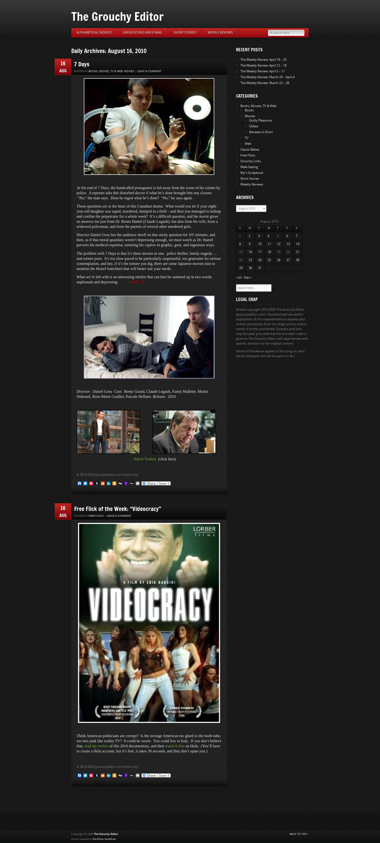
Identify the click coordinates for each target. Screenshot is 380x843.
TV (246, 138)
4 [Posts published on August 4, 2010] (268, 236)
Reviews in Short (261, 132)
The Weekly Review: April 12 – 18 (263, 65)
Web (248, 144)
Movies (129, 71)
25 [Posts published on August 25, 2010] (269, 260)
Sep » (247, 277)
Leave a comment (149, 71)
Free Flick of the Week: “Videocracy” (117, 509)
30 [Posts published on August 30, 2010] (250, 268)
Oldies (253, 126)
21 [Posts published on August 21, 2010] (297, 252)
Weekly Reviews (220, 32)
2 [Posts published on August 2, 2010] (249, 236)
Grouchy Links (250, 161)
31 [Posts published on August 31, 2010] (259, 268)
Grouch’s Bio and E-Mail (142, 32)
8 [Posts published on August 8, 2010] (240, 244)
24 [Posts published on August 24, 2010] (259, 260)
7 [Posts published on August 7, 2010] (297, 236)
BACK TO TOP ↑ (299, 834)
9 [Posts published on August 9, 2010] (249, 244)
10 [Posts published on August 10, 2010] (259, 244)
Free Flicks (96, 516)
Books (249, 110)
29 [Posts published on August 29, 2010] (241, 268)
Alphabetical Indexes (94, 32)
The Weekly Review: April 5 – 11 (262, 71)
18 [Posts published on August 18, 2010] (269, 252)
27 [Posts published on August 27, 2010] (288, 260)
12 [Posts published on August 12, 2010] (278, 244)
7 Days (81, 64)
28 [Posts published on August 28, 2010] (297, 260)
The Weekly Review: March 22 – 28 (264, 83)
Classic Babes (249, 149)
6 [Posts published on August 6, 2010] (287, 236)
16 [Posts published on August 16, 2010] (250, 252)
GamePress (110, 839)
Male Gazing (249, 167)
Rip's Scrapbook (251, 173)
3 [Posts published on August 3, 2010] (259, 236)
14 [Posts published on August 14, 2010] (297, 244)
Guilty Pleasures (260, 120)
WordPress (98, 839)
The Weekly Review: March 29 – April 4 (267, 77)
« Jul (239, 277)
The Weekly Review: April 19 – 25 (263, 60)
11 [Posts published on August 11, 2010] (269, 244)
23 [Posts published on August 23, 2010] (250, 260)
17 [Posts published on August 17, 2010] (259, 252)
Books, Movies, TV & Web (105, 71)
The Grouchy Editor (117, 16)
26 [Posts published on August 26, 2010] (278, 260)
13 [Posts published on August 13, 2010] (288, 244)
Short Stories (185, 32)
